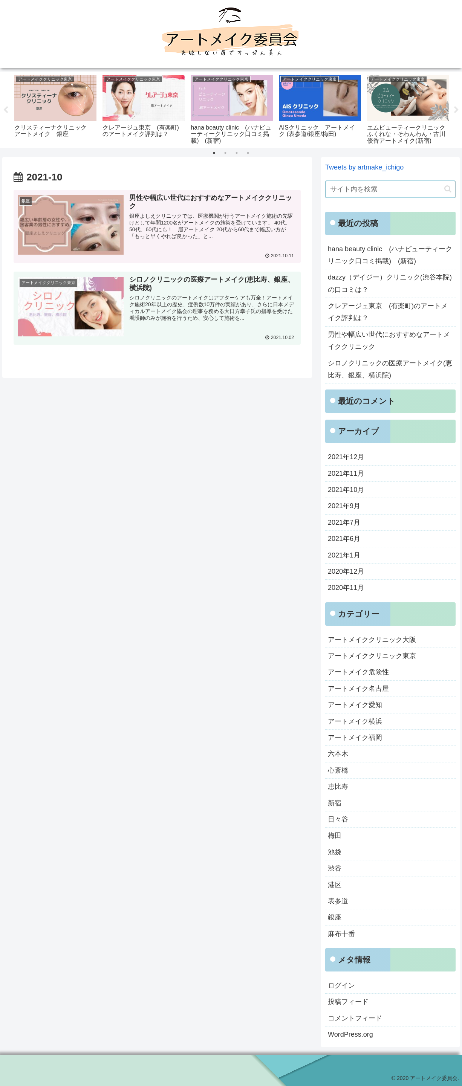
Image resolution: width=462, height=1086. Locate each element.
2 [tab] (225, 153)
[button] (447, 189)
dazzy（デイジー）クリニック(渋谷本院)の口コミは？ (390, 283)
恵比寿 (338, 787)
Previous (5, 110)
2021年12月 (346, 457)
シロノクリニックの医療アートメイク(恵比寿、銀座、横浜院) (390, 369)
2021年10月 (346, 490)
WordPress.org (350, 1035)
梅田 (334, 836)
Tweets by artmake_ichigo (364, 167)
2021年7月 (344, 522)
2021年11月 (346, 473)
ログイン (341, 986)
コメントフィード (355, 1018)
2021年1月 (344, 555)
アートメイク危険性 (358, 672)
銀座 (334, 917)
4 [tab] (248, 153)
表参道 (338, 901)
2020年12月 (346, 571)
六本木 (338, 754)
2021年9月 (344, 506)
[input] (390, 189)
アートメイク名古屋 (358, 688)
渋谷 (334, 868)
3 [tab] (236, 153)
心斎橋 (338, 770)
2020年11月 (346, 588)
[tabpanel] (55, 108)
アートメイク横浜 (355, 721)
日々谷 (338, 819)
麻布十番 (341, 934)
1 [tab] (214, 153)
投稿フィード (348, 1002)
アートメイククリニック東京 (372, 656)
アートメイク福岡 (355, 738)
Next (456, 110)
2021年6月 (344, 539)
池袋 (334, 852)
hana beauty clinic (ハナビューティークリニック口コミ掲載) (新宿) (390, 255)
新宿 (334, 803)
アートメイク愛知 (355, 705)
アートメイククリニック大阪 (372, 639)
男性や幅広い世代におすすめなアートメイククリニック (389, 340)
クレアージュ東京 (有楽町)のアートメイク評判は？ (388, 312)
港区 (334, 885)
